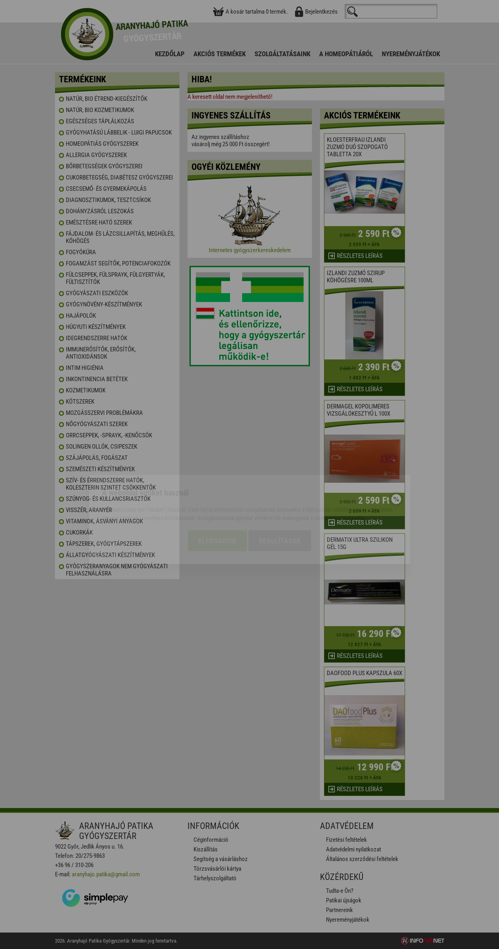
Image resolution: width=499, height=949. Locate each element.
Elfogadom (217, 496)
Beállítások (280, 496)
